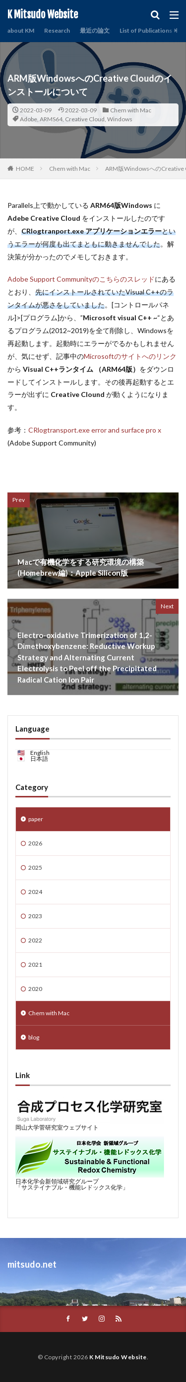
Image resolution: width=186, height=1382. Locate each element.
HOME (25, 168)
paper (35, 819)
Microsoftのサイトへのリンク (130, 356)
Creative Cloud (85, 119)
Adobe (28, 119)
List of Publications (146, 30)
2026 (35, 843)
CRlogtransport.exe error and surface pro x (94, 430)
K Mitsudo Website (42, 15)
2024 (35, 891)
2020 (35, 988)
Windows (119, 119)
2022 (35, 940)
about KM (20, 30)
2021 (35, 964)
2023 (35, 916)
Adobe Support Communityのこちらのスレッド (81, 279)
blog (33, 1037)
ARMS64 (51, 119)
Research (57, 30)
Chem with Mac (130, 110)
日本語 (39, 758)
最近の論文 (95, 30)
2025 (35, 867)
